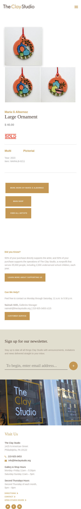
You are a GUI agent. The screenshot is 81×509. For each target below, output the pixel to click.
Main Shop (18, 201)
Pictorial (28, 150)
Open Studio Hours (14, 500)
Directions (10, 493)
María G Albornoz (16, 112)
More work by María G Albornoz (27, 188)
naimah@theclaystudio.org (18, 308)
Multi (8, 150)
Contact (9, 497)
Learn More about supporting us (25, 277)
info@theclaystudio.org (18, 460)
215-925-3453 (13, 456)
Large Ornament (5, 14)
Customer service (17, 316)
